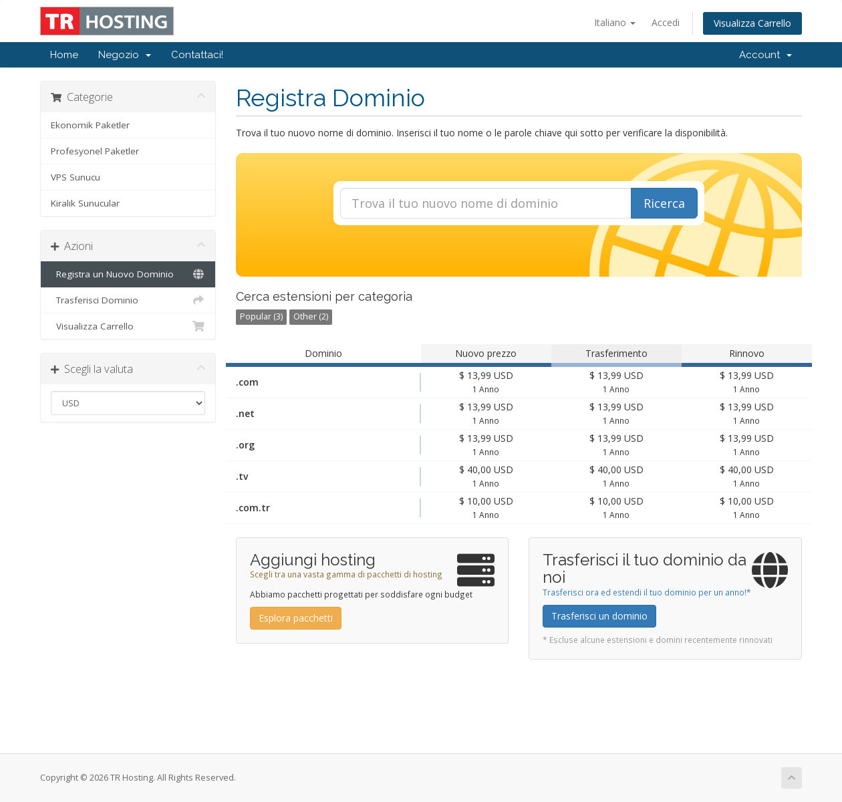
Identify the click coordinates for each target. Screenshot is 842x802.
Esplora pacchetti (296, 618)
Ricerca (664, 203)
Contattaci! (197, 55)
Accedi (666, 22)
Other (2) (310, 316)
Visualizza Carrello (752, 23)
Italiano (615, 22)
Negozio (124, 55)
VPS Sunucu (75, 177)
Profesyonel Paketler (95, 151)
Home (64, 55)
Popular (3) (261, 316)
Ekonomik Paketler (90, 125)
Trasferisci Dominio (128, 300)
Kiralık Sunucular (85, 203)
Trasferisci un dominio (599, 616)
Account (765, 55)
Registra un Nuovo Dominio (128, 274)
